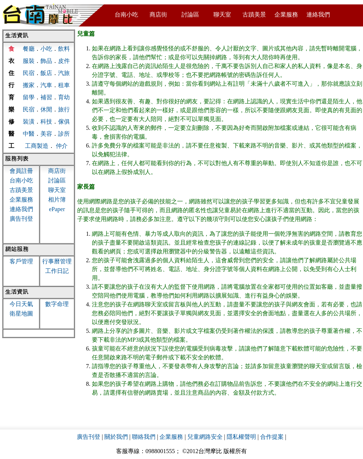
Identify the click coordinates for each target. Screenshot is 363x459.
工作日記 (57, 271)
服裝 (29, 61)
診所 (64, 134)
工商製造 (36, 146)
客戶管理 (21, 261)
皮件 (64, 61)
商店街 (158, 14)
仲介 (62, 146)
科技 (46, 121)
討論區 (190, 14)
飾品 (46, 61)
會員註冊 (21, 171)
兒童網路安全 (205, 437)
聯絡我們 (143, 437)
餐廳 (29, 49)
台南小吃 (126, 14)
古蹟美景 (254, 14)
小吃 (46, 49)
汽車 (46, 85)
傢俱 (64, 121)
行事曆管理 (57, 261)
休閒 (46, 109)
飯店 (46, 73)
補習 (46, 97)
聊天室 (222, 14)
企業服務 (286, 14)
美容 (46, 134)
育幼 (64, 97)
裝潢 (29, 121)
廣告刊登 (21, 219)
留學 (29, 97)
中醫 (29, 134)
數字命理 (57, 304)
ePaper (57, 209)
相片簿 (57, 199)
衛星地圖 (21, 313)
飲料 (64, 49)
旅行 (64, 109)
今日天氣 (21, 304)
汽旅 (64, 73)
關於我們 (116, 437)
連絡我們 (318, 14)
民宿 (29, 73)
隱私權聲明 (241, 437)
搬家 (29, 85)
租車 (64, 85)
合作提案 (272, 437)
